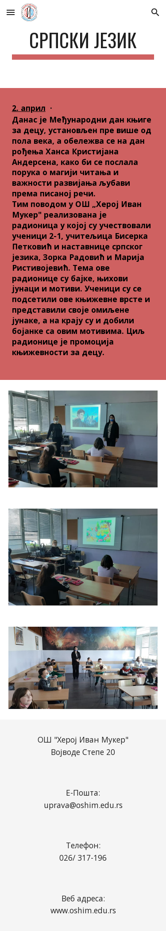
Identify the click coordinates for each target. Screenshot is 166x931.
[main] (83, 44)
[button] (10, 12)
